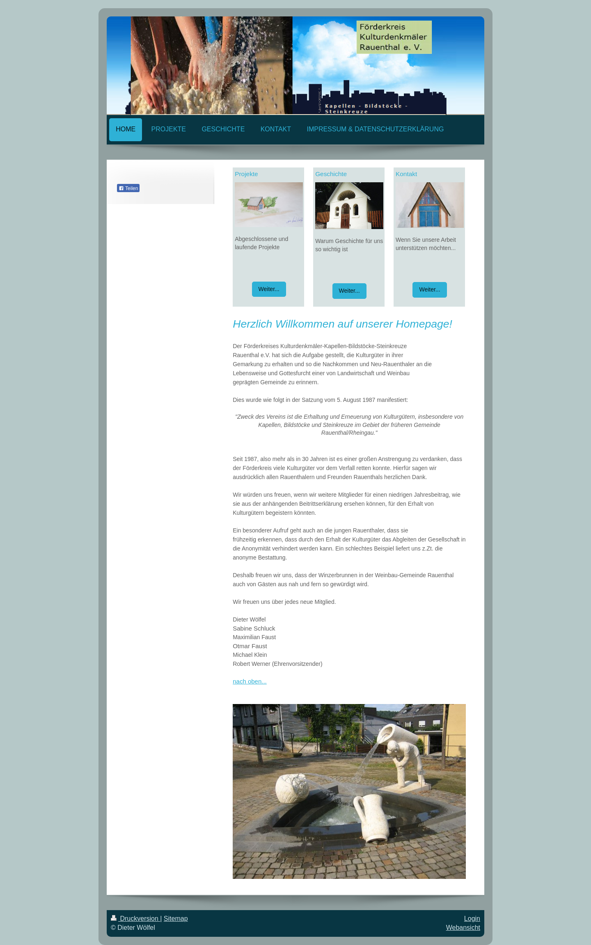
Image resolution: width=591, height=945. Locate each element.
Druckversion (135, 918)
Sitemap (176, 918)
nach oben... (250, 681)
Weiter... (269, 289)
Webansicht (463, 927)
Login (472, 918)
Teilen (128, 188)
